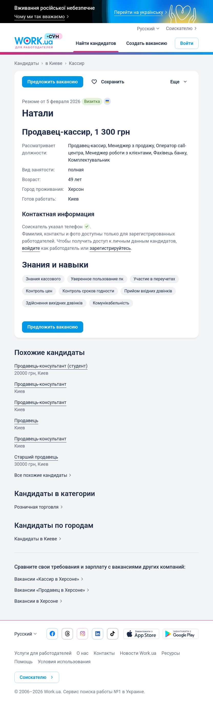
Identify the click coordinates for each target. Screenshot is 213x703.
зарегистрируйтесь (110, 248)
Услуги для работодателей (42, 653)
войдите (31, 248)
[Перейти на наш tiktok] (112, 633)
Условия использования (64, 661)
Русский (26, 634)
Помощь (23, 661)
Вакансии (39, 601)
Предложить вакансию (52, 81)
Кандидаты (38, 538)
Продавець (26, 420)
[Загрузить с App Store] (141, 633)
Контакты (104, 653)
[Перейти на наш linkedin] (97, 633)
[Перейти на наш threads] (67, 633)
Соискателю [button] (37, 677)
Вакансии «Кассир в (49, 579)
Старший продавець (36, 457)
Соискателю (182, 28)
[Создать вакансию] (147, 43)
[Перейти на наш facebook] (52, 633)
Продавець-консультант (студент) (51, 366)
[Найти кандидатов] (96, 43)
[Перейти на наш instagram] (82, 633)
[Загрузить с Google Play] (181, 633)
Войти (186, 43)
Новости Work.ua (138, 653)
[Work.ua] (33, 43)
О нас (82, 653)
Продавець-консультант (40, 384)
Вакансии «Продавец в (52, 590)
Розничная (39, 507)
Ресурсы (171, 653)
